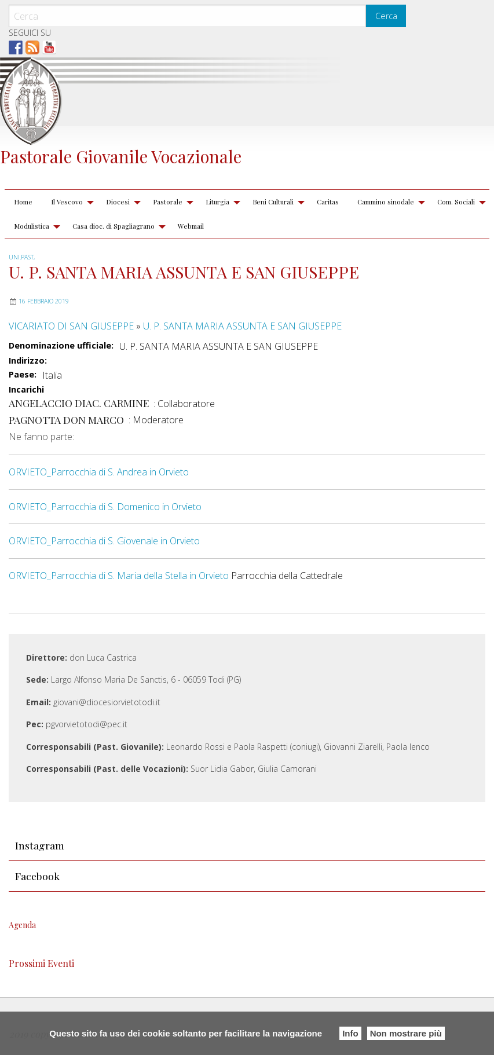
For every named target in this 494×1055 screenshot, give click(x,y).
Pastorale (167, 201)
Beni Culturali (273, 201)
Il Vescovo (67, 201)
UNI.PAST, (22, 257)
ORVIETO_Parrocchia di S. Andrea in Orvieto (99, 472)
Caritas (328, 201)
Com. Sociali (456, 201)
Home (23, 201)
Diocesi (118, 201)
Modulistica (31, 225)
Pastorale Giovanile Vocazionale (120, 156)
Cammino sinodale (385, 201)
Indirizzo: (28, 360)
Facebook (37, 875)
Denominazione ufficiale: (61, 345)
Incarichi (26, 390)
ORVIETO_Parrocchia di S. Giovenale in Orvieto (104, 540)
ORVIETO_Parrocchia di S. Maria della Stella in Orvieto (119, 575)
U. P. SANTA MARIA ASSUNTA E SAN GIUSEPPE (242, 326)
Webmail (191, 225)
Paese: (22, 374)
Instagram (39, 845)
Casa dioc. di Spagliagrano (113, 225)
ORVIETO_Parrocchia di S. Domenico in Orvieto (105, 506)
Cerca (386, 15)
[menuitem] (23, 202)
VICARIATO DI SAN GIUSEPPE (71, 326)
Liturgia (217, 201)
